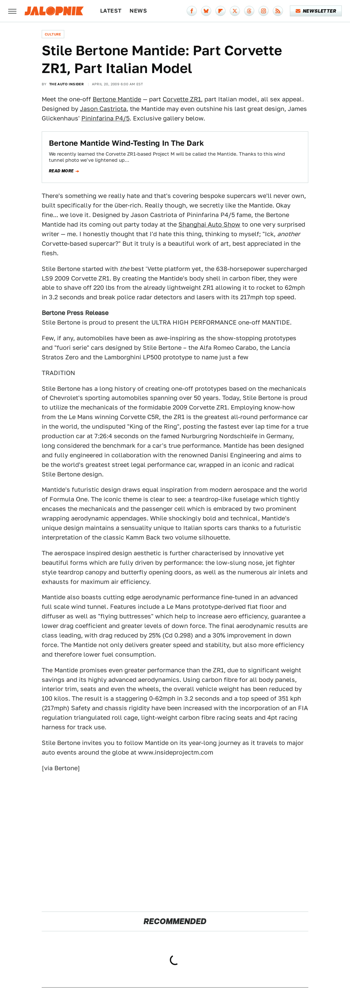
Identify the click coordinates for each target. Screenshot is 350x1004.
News (138, 11)
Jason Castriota (103, 108)
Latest (110, 11)
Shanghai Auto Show (209, 224)
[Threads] (249, 11)
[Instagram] (263, 11)
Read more (61, 171)
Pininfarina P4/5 (105, 118)
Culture (53, 34)
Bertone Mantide (117, 99)
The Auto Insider (66, 84)
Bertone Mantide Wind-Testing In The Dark (126, 143)
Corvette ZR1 (182, 99)
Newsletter (316, 11)
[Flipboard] (220, 11)
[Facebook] (192, 11)
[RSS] (278, 11)
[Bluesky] (206, 11)
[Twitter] (235, 11)
